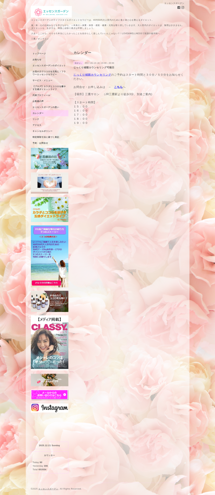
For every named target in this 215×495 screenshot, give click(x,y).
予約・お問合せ (40, 143)
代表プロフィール (41, 95)
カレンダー (38, 113)
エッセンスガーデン (48, 489)
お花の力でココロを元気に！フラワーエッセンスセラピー (49, 73)
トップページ (39, 53)
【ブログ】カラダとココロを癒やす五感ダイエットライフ (49, 87)
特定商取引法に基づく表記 (46, 137)
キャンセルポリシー (43, 131)
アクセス (37, 125)
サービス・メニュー (43, 80)
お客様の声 (38, 101)
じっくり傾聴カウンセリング (92, 74)
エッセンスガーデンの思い (46, 107)
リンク (36, 119)
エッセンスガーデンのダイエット (49, 65)
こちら (118, 87)
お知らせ (37, 59)
